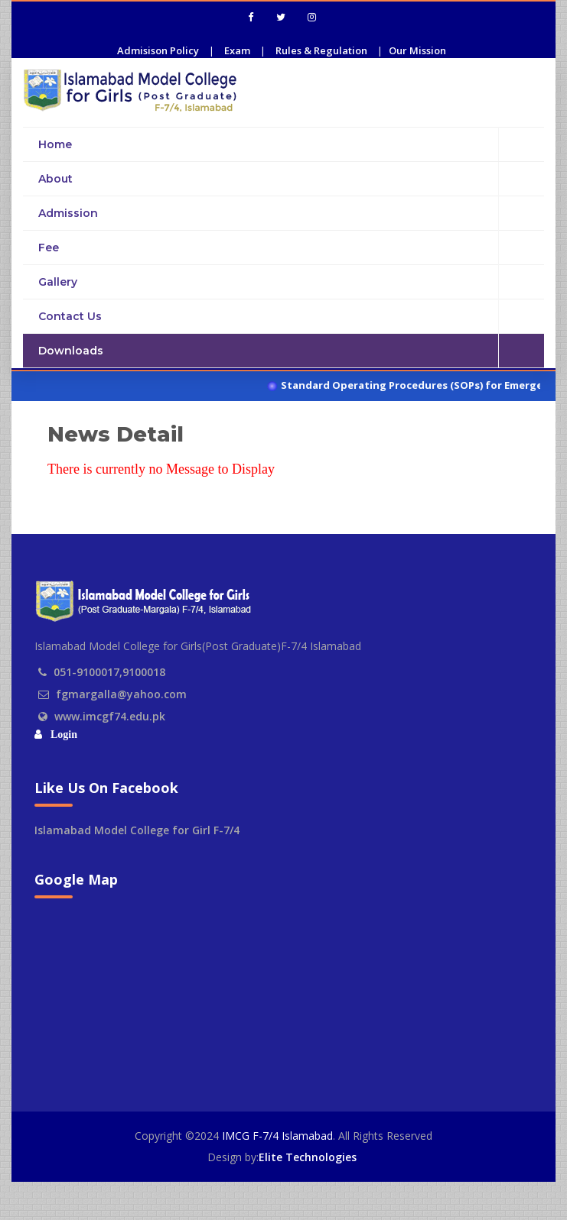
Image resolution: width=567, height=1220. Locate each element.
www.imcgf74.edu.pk (109, 716)
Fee (291, 248)
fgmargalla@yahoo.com (121, 694)
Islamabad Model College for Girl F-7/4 (137, 830)
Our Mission (417, 50)
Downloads (291, 351)
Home (291, 144)
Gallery (291, 282)
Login (61, 734)
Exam (237, 50)
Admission (291, 213)
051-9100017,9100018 (109, 672)
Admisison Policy (158, 50)
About (291, 179)
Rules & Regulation (321, 50)
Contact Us (291, 316)
